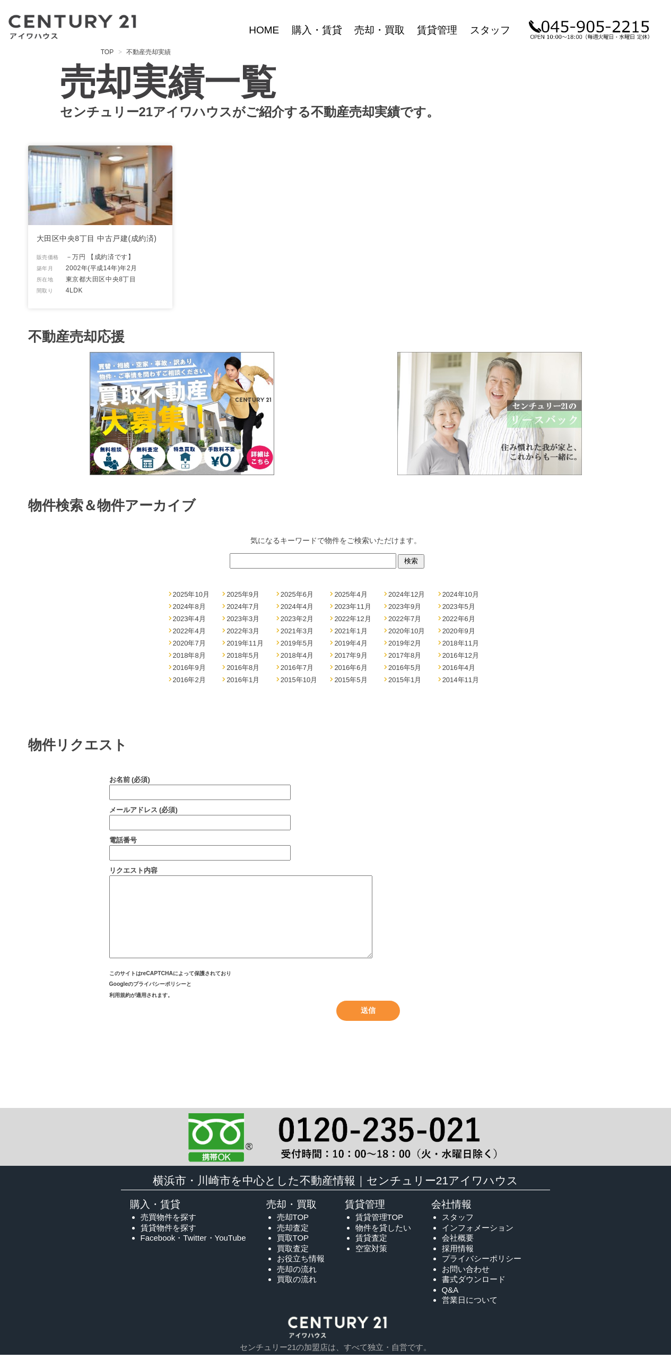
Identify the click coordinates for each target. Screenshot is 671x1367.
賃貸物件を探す (168, 1240)
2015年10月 (299, 680)
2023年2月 (297, 619)
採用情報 (458, 1261)
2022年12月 (352, 619)
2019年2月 (404, 643)
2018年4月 (297, 655)
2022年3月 (242, 631)
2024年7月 (242, 607)
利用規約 (119, 1008)
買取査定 (293, 1261)
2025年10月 (191, 594)
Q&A (450, 1302)
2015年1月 (404, 680)
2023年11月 (352, 607)
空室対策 (371, 1261)
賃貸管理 (437, 30)
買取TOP (293, 1250)
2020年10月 (406, 631)
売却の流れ (297, 1281)
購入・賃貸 (317, 30)
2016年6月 (350, 668)
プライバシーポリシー (159, 999)
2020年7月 (189, 643)
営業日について (470, 1312)
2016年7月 (297, 668)
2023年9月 (404, 607)
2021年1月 (350, 631)
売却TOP (293, 1229)
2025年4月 (350, 594)
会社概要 (458, 1250)
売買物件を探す (168, 1229)
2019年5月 (297, 643)
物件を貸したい (383, 1240)
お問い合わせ (466, 1281)
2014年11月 (460, 680)
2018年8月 (189, 655)
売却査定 (293, 1240)
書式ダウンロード (474, 1291)
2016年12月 (460, 655)
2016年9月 (189, 668)
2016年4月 (458, 668)
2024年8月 (189, 607)
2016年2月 (189, 680)
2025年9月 (242, 594)
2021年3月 (297, 631)
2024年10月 (460, 594)
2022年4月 (189, 631)
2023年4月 (189, 619)
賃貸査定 (371, 1250)
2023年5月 (458, 607)
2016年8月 (242, 668)
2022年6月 (458, 619)
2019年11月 (244, 643)
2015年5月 (350, 680)
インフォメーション (477, 1240)
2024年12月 (406, 594)
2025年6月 (297, 594)
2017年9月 (350, 655)
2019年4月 (350, 643)
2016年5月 (404, 668)
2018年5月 (242, 655)
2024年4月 (297, 607)
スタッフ (490, 30)
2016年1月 (242, 680)
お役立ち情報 (301, 1271)
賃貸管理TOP (379, 1229)
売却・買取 (379, 30)
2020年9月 (458, 631)
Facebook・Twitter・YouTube (193, 1250)
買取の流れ (297, 1291)
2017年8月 (404, 655)
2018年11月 (460, 643)
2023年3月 (242, 619)
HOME (264, 30)
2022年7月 (404, 619)
